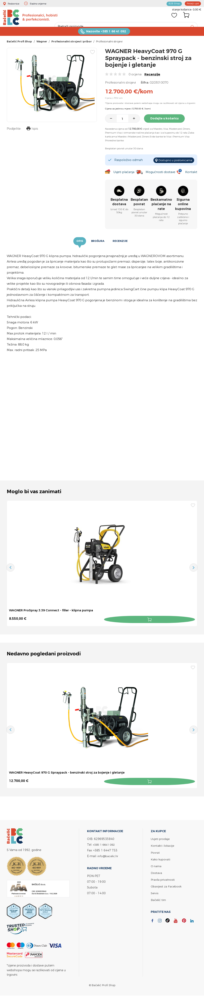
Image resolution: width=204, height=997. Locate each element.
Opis (78, 242)
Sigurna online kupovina (183, 205)
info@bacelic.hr (108, 855)
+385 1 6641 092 (105, 844)
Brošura (97, 242)
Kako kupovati (161, 858)
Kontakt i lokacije (163, 845)
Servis (155, 892)
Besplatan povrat (139, 202)
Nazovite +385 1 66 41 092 (106, 33)
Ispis (31, 130)
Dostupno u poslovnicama (173, 161)
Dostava (156, 872)
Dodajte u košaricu (166, 120)
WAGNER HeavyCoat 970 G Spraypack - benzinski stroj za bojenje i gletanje (71, 773)
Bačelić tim (159, 899)
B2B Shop (171, 3)
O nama (156, 865)
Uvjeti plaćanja (123, 172)
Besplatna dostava (119, 202)
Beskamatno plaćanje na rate (161, 205)
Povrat (155, 852)
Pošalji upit (192, 3)
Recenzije (152, 76)
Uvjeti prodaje (160, 838)
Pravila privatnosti (163, 879)
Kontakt (191, 172)
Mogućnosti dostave (161, 172)
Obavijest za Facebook (166, 885)
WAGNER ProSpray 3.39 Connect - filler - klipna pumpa (54, 611)
